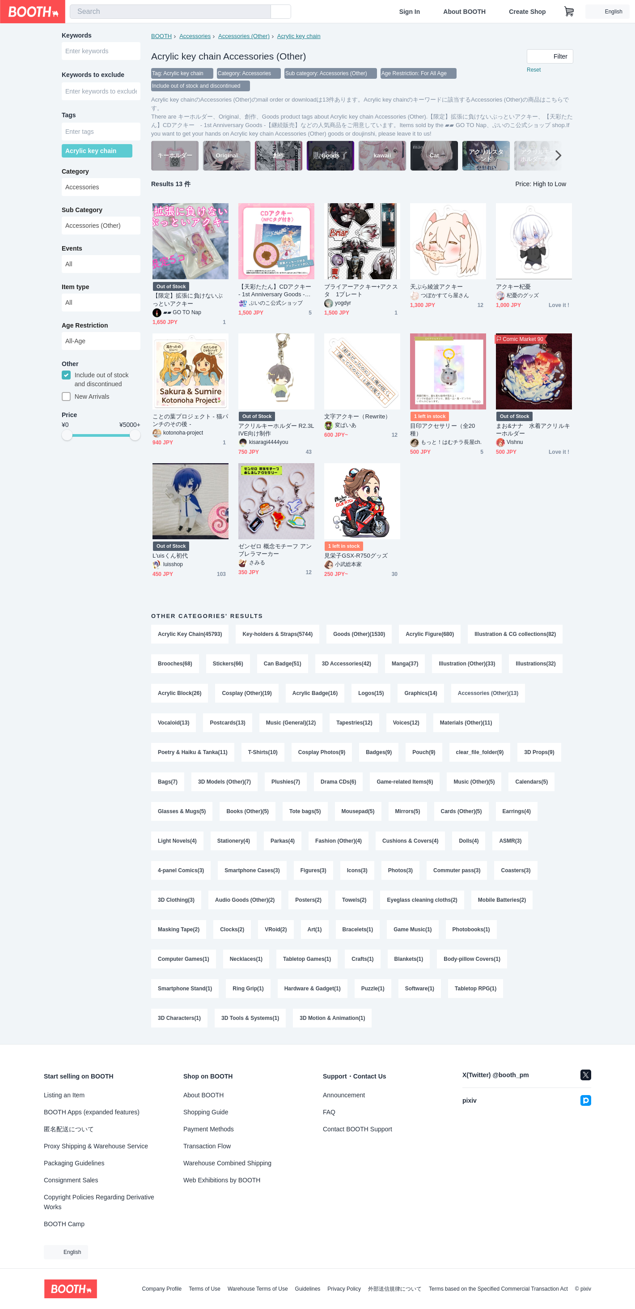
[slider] (67, 435)
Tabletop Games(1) (307, 959)
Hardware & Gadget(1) (312, 988)
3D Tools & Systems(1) (250, 1018)
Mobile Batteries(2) (502, 900)
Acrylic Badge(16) (315, 693)
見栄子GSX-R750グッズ (356, 555)
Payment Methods (208, 1129)
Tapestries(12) (354, 723)
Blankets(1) (408, 959)
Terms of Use (204, 1289)
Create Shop (527, 12)
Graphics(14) (420, 693)
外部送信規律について (395, 1289)
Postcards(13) (227, 723)
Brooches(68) (175, 664)
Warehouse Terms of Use (258, 1289)
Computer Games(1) (183, 959)
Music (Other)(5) (474, 782)
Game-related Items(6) (405, 782)
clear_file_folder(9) (480, 752)
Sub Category (82, 210)
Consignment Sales (71, 1180)
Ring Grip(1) (248, 988)
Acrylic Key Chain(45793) (190, 634)
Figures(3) (313, 870)
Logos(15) (371, 693)
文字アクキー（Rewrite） (357, 416)
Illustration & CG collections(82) (515, 634)
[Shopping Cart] (569, 11)
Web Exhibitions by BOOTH (221, 1180)
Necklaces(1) (246, 959)
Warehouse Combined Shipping (227, 1163)
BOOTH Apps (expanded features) (92, 1112)
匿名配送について (69, 1129)
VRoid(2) (276, 929)
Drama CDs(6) (338, 782)
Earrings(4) (517, 811)
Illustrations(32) (535, 664)
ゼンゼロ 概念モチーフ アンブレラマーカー (275, 550)
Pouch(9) (423, 752)
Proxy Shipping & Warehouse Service (96, 1146)
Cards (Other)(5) (461, 811)
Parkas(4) (283, 841)
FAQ (329, 1112)
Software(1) (419, 988)
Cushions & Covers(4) (410, 841)
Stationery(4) (233, 841)
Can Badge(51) (282, 664)
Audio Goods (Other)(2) (245, 900)
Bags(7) (168, 782)
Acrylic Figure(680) (430, 634)
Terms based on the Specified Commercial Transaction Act (498, 1289)
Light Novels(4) (177, 841)
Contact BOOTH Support (357, 1129)
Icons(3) (357, 870)
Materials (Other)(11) (466, 723)
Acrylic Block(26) (179, 693)
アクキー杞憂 (513, 286)
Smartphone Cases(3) (251, 870)
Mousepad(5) (358, 811)
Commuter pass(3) (456, 870)
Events (72, 248)
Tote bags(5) (305, 811)
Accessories (195, 36)
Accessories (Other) (244, 36)
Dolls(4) (468, 841)
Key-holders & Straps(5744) (277, 634)
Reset (534, 70)
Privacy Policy (344, 1289)
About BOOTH (464, 12)
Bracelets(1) (358, 929)
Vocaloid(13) (173, 723)
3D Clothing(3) (176, 900)
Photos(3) (400, 870)
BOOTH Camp (64, 1224)
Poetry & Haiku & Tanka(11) (193, 752)
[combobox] (170, 11)
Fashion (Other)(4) (338, 841)
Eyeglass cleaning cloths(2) (422, 900)
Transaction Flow (207, 1146)
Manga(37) (405, 664)
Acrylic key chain (299, 36)
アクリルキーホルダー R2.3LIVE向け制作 (276, 429)
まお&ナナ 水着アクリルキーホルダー (533, 429)
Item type (75, 287)
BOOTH (161, 36)
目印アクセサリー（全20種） (442, 429)
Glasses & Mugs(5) (182, 811)
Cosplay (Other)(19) (246, 693)
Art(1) (315, 929)
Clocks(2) (232, 929)
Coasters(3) (515, 870)
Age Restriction (85, 325)
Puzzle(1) (373, 988)
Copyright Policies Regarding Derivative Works (99, 1202)
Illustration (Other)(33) (467, 664)
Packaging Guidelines (74, 1163)
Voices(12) (406, 723)
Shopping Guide (205, 1112)
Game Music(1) (413, 929)
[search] (262, 12)
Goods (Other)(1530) (359, 634)
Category (75, 171)
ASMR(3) (510, 841)
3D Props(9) (539, 752)
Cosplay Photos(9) (321, 752)
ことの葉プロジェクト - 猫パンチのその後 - (190, 420)
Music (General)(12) (291, 723)
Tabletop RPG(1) (475, 988)
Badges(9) (379, 752)
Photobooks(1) (471, 929)
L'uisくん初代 (170, 555)
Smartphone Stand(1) (185, 988)
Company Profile (162, 1289)
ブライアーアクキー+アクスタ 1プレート (361, 290)
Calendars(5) (531, 782)
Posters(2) (308, 900)
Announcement (344, 1095)
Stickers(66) (228, 664)
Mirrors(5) (407, 811)
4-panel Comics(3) (181, 870)
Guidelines (308, 1289)
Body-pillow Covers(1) (472, 959)
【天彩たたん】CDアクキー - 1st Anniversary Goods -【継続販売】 (276, 290)
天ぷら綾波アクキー (436, 286)
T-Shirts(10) (263, 752)
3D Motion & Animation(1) (332, 1018)
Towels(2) (354, 900)
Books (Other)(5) (247, 811)
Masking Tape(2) (178, 929)
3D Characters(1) (179, 1018)
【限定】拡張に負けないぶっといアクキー (187, 299)
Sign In (409, 12)
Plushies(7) (285, 782)
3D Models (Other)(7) (224, 782)
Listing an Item (64, 1095)
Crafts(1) (362, 959)
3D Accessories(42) (346, 664)
